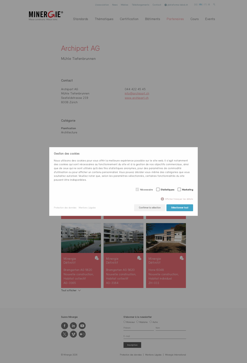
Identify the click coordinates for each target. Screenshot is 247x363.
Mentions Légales (87, 208)
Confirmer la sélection (150, 208)
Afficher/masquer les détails (179, 199)
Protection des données (65, 208)
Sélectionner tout (179, 208)
